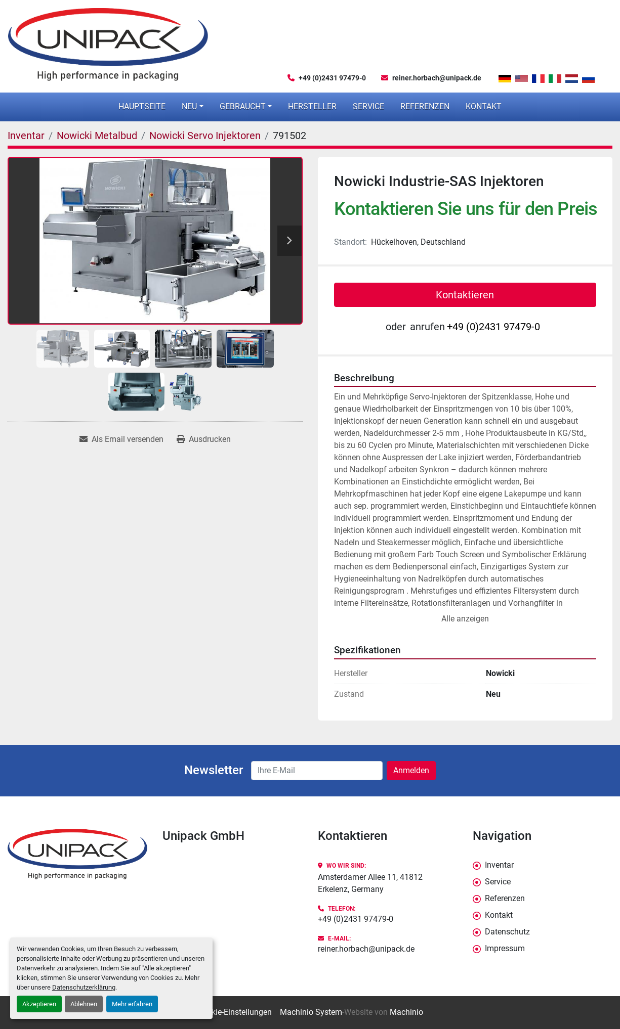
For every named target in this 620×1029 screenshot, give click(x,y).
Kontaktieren (465, 295)
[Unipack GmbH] (77, 854)
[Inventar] (26, 135)
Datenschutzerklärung (83, 987)
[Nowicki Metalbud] (97, 135)
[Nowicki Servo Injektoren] (205, 135)
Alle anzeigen (465, 618)
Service (368, 106)
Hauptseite (142, 106)
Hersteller (312, 106)
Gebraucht (243, 106)
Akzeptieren (39, 1004)
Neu (189, 106)
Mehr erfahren (132, 1004)
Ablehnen (83, 1004)
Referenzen (424, 106)
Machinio (406, 1012)
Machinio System (311, 1012)
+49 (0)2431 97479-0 (332, 78)
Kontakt (484, 106)
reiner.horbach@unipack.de (436, 78)
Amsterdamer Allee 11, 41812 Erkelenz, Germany (370, 883)
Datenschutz (507, 931)
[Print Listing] (203, 439)
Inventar (499, 865)
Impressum (505, 948)
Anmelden (411, 770)
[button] (192, 107)
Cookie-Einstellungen (234, 1012)
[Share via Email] (121, 439)
